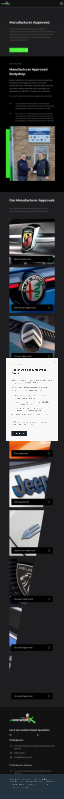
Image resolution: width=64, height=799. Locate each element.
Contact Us (37, 796)
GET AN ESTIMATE (19, 50)
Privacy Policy (27, 796)
